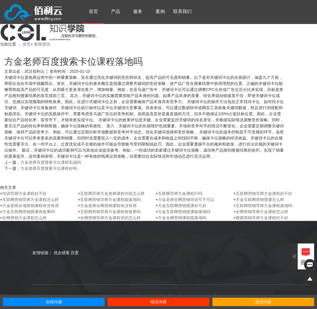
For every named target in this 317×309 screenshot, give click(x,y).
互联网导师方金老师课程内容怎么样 (111, 193)
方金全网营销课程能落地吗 (181, 217)
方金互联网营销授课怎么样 (258, 199)
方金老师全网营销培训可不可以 (185, 199)
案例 (160, 11)
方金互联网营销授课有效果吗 (27, 211)
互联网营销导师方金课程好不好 (262, 193)
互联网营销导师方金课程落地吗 (262, 205)
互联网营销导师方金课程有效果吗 (109, 211)
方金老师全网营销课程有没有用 (107, 205)
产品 (115, 11)
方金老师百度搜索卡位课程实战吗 (50, 162)
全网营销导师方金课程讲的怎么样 (109, 217)
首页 (93, 11)
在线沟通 (54, 302)
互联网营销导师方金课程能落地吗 (109, 199)
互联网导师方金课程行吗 (179, 193)
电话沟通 (158, 302)
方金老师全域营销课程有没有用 (29, 205)
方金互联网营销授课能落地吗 (183, 211)
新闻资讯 (42, 44)
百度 (75, 252)
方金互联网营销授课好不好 (181, 205)
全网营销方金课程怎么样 (23, 217)
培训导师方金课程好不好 (23, 193)
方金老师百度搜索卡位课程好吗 (48, 168)
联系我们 (182, 11)
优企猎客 (62, 252)
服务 (137, 11)
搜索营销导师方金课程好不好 (260, 217)
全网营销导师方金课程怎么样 (260, 211)
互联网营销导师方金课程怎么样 (29, 199)
